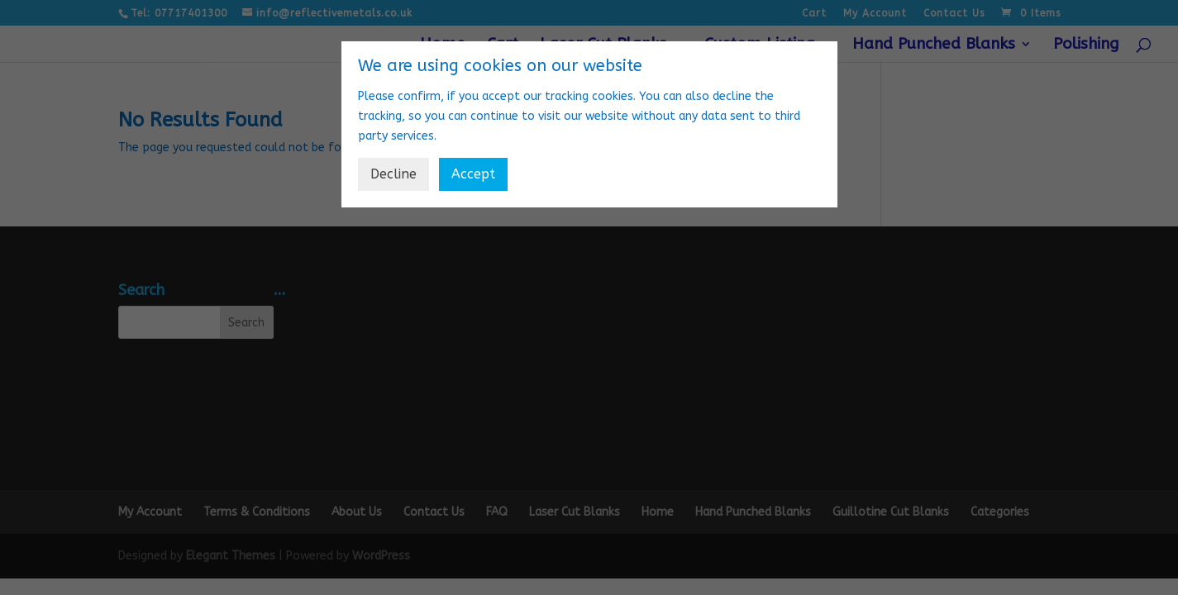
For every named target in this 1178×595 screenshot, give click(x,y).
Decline (393, 174)
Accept (473, 174)
